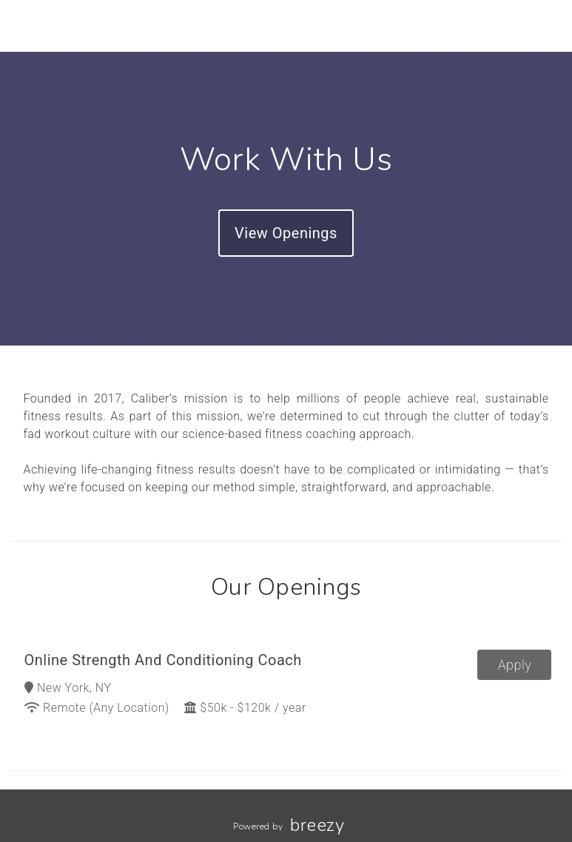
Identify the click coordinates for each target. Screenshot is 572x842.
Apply (515, 665)
